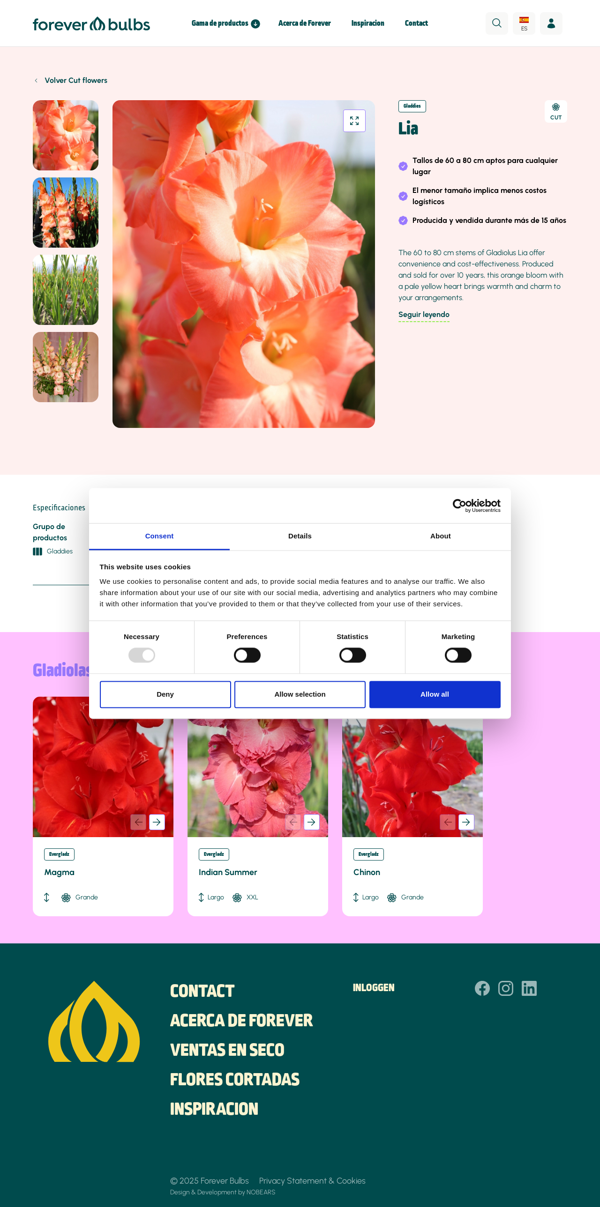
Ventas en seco (227, 1051)
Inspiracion (368, 23)
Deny (165, 694)
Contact (416, 23)
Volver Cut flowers (76, 80)
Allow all (434, 694)
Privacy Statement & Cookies (312, 1181)
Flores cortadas (235, 1080)
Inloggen (374, 988)
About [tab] (440, 536)
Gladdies (412, 106)
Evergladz (59, 854)
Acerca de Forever (304, 23)
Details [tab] (300, 536)
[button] (157, 822)
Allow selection (299, 694)
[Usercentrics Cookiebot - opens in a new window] (460, 506)
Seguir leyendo (424, 314)
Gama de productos (220, 23)
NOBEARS (261, 1192)
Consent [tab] (159, 536)
